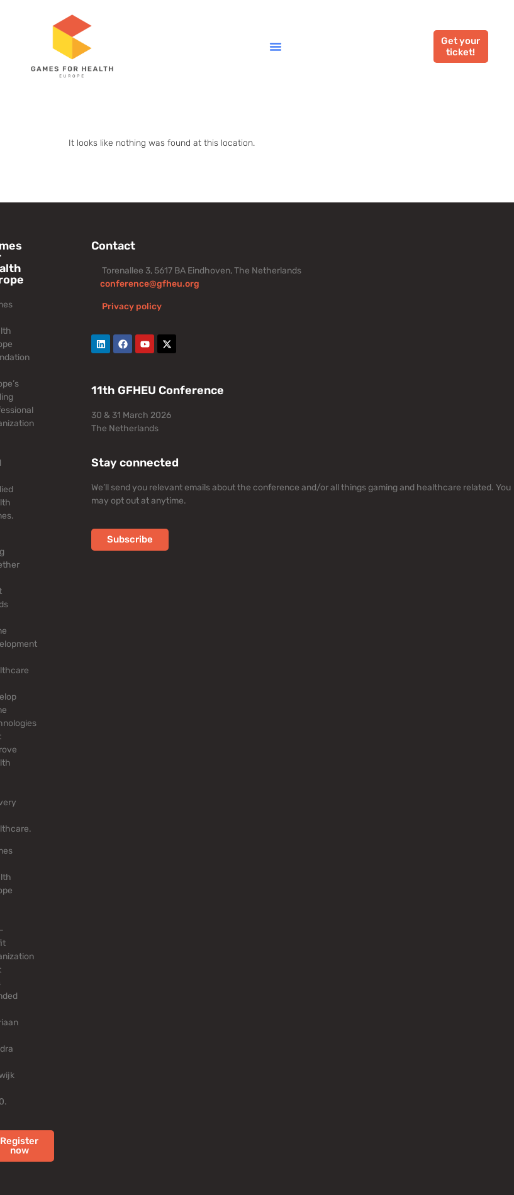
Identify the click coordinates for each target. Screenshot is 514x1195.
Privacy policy (132, 306)
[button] (275, 46)
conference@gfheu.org (149, 283)
